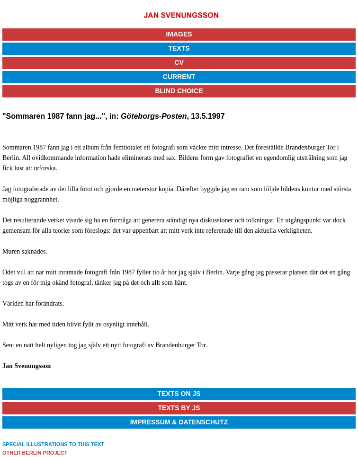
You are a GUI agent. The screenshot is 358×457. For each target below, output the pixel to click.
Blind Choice (179, 91)
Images (179, 34)
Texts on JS (178, 393)
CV (178, 62)
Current (179, 76)
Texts (178, 48)
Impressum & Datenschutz (179, 422)
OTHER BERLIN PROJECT (35, 453)
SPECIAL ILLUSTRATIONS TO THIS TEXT (53, 444)
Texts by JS (179, 408)
